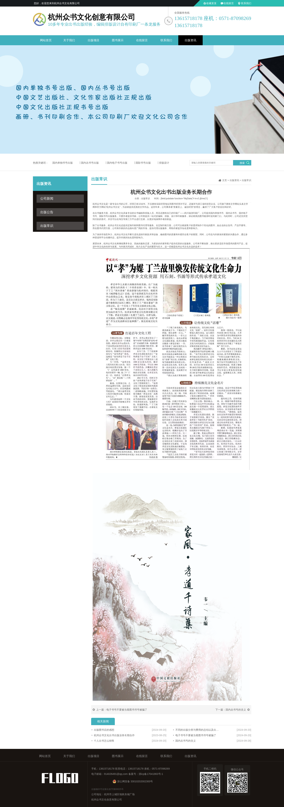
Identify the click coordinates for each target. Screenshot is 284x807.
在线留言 (229, 3)
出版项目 (93, 40)
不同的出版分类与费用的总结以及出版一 (198, 729)
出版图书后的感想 (104, 729)
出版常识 (46, 226)
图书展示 (118, 40)
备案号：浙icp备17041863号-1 (145, 773)
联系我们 (246, 3)
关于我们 (69, 40)
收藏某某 (211, 3)
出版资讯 (190, 40)
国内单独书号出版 (62, 162)
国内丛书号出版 (90, 162)
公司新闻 (46, 198)
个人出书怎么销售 (104, 740)
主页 (224, 180)
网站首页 (46, 40)
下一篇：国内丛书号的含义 (230, 709)
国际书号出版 (143, 162)
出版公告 (46, 212)
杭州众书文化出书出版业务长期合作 (114, 735)
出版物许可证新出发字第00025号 (107, 789)
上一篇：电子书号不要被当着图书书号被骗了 (121, 709)
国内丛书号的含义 (185, 740)
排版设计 (164, 162)
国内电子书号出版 (117, 162)
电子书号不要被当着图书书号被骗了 (195, 735)
